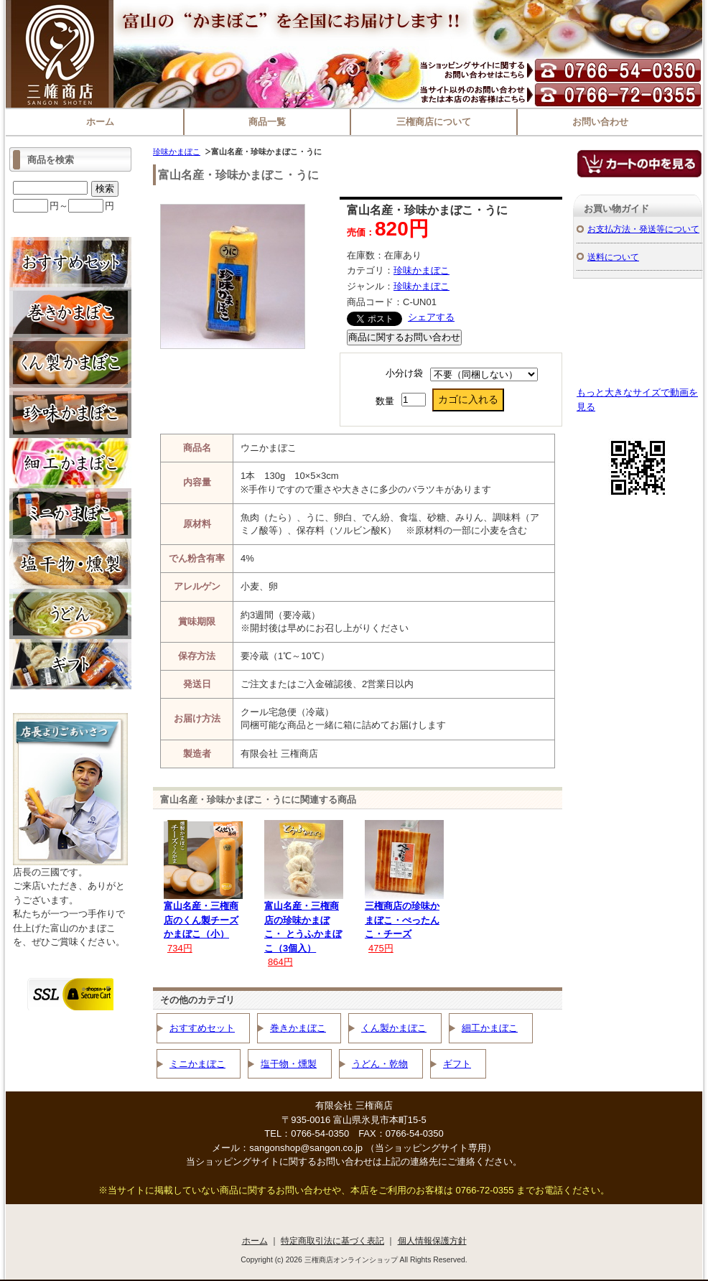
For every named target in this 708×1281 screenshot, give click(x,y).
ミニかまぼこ (197, 1063)
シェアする (431, 317)
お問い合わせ (600, 121)
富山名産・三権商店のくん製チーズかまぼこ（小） (201, 919)
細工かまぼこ (490, 1028)
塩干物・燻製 (289, 1063)
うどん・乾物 (380, 1063)
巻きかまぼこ (298, 1028)
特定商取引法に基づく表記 (332, 1240)
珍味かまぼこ (176, 151)
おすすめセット (202, 1028)
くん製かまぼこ (394, 1028)
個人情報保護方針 (432, 1240)
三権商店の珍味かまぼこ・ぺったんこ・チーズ (402, 919)
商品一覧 (267, 121)
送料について (613, 256)
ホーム (100, 121)
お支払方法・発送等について (643, 228)
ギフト (457, 1063)
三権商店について (433, 121)
